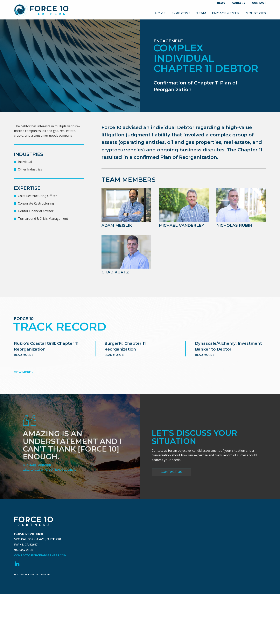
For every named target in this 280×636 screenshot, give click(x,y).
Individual (25, 162)
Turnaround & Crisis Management (43, 218)
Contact (259, 2)
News (221, 2)
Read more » (23, 360)
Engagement (169, 41)
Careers (238, 2)
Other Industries (30, 169)
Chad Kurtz (115, 272)
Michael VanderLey (181, 225)
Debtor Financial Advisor (35, 211)
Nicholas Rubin (234, 225)
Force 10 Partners (41, 10)
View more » (23, 372)
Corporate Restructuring (36, 203)
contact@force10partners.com (40, 569)
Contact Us (171, 474)
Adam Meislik (117, 225)
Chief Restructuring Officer (37, 196)
